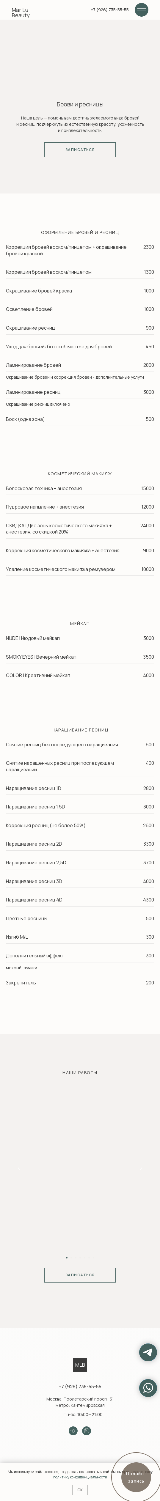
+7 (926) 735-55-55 (80, 1386)
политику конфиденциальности (80, 1477)
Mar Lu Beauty (21, 12)
